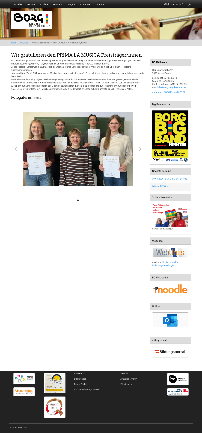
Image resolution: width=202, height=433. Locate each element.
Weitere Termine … (160, 186)
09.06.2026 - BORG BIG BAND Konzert (171, 178)
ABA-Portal (79, 373)
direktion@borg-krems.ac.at (172, 87)
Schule (43, 4)
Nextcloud (125, 373)
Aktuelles (17, 4)
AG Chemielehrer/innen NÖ (87, 389)
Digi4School (80, 379)
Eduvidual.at (126, 384)
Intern (100, 4)
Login (188, 4)
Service (57, 4)
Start (13, 42)
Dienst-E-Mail (80, 384)
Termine (31, 4)
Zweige (70, 4)
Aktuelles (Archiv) (128, 379)
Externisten (85, 4)
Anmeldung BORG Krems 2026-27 (168, 92)
